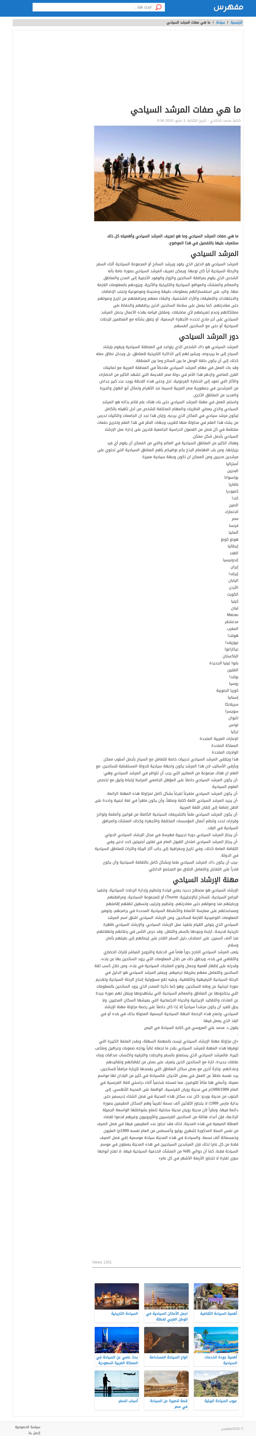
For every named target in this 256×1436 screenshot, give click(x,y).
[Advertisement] (166, 68)
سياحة (220, 22)
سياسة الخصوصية (27, 1427)
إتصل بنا (34, 1433)
